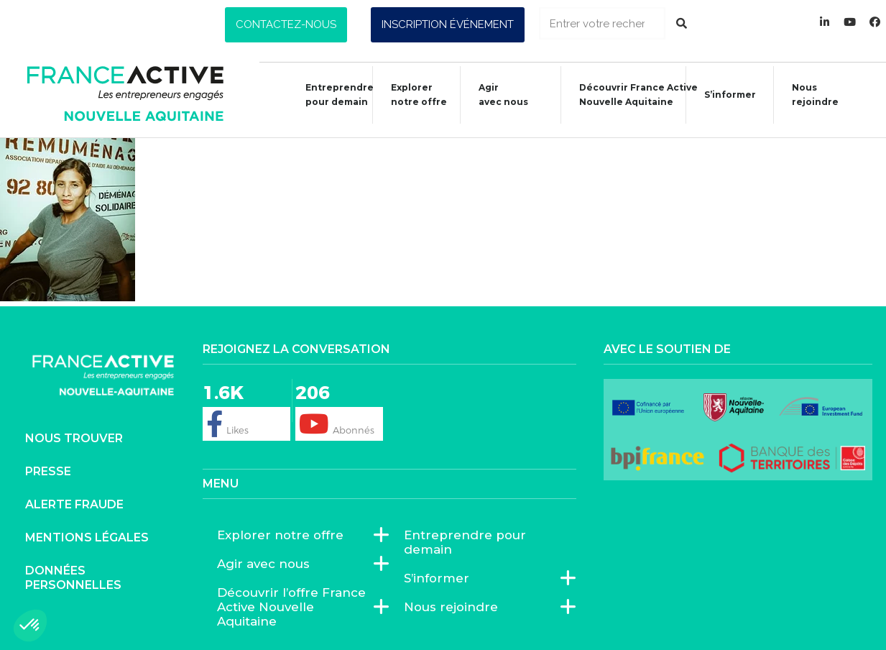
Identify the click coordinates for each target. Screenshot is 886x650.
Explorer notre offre (412, 94)
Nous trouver (74, 438)
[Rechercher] (681, 23)
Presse (48, 471)
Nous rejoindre (808, 94)
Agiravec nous (496, 94)
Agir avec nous (267, 564)
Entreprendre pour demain (332, 94)
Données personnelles (73, 578)
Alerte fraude (74, 504)
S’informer (723, 96)
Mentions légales (87, 537)
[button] (286, 24)
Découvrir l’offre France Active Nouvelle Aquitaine (296, 606)
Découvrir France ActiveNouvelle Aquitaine (631, 94)
